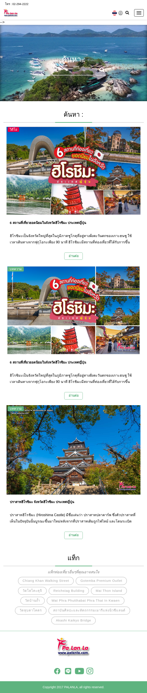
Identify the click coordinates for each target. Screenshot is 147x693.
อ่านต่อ (74, 256)
